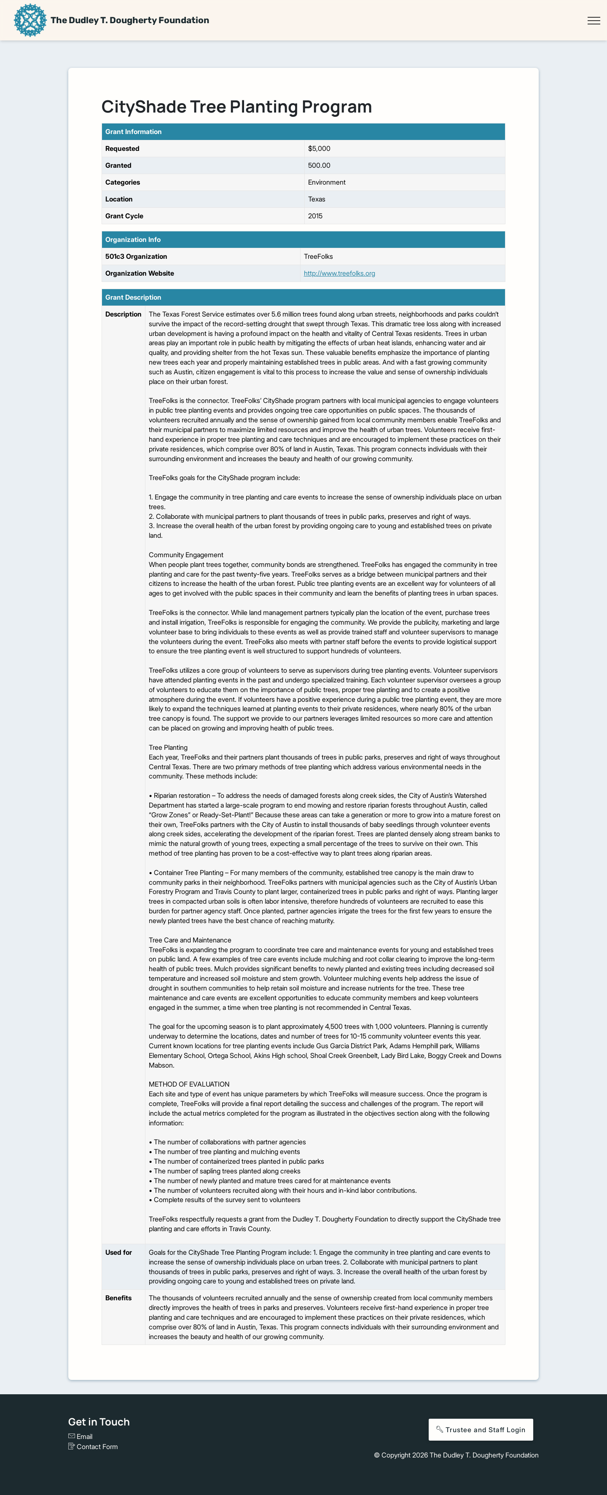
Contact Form (93, 1446)
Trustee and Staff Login (481, 1429)
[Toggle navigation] (593, 20)
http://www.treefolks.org (339, 273)
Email (80, 1436)
